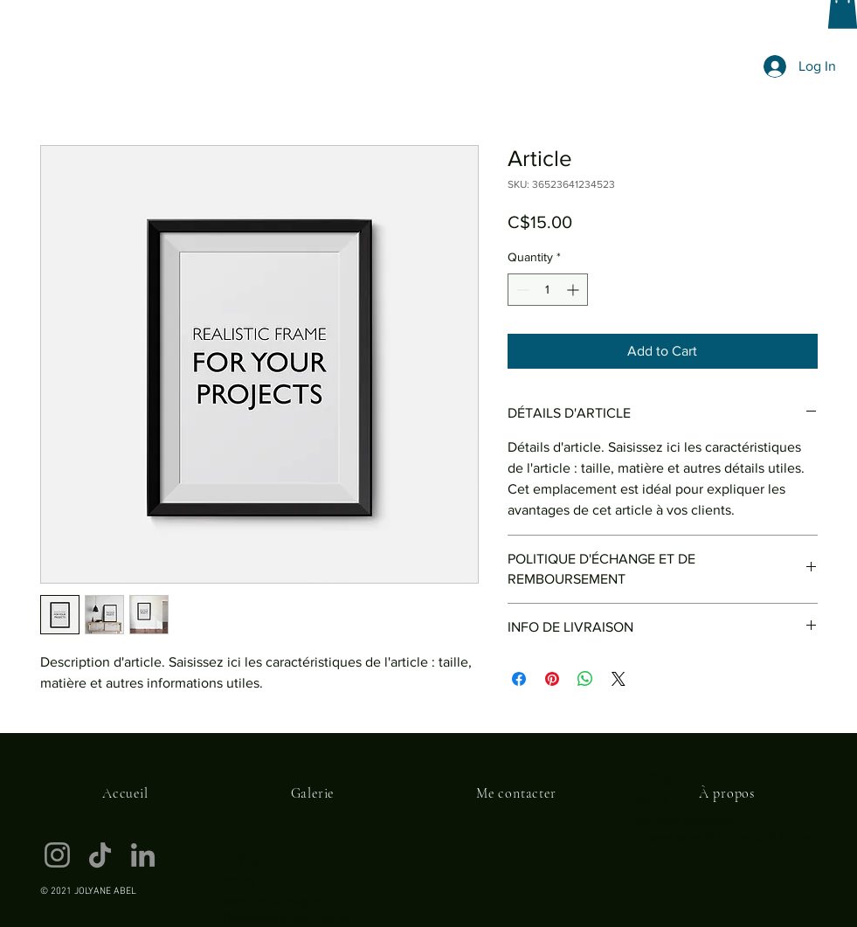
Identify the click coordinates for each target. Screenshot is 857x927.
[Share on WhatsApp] (585, 678)
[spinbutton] (547, 289)
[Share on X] (618, 678)
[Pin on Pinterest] (552, 678)
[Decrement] (521, 289)
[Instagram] (57, 855)
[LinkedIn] (143, 855)
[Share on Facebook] (518, 678)
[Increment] (574, 289)
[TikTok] (100, 855)
